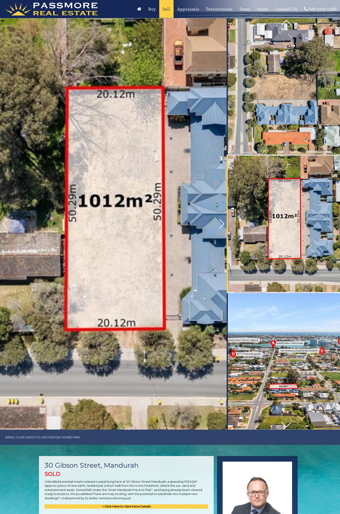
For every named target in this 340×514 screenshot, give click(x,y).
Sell (166, 9)
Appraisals (188, 9)
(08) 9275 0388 (320, 9)
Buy (152, 9)
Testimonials (219, 9)
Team (244, 9)
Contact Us (286, 9)
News (262, 9)
